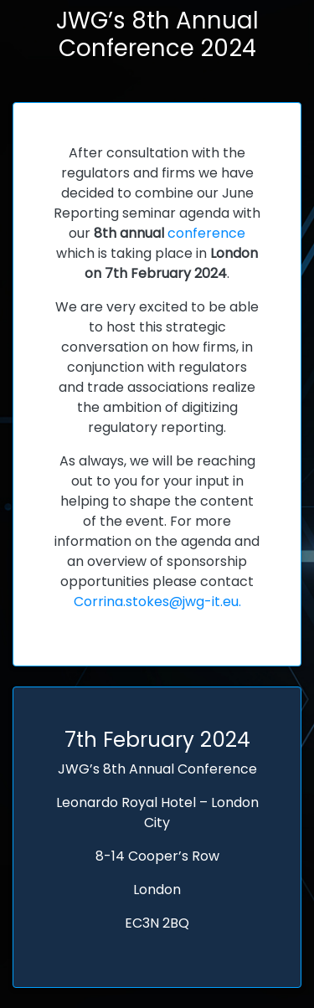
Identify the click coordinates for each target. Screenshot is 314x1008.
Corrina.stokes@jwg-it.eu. (157, 601)
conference (206, 233)
